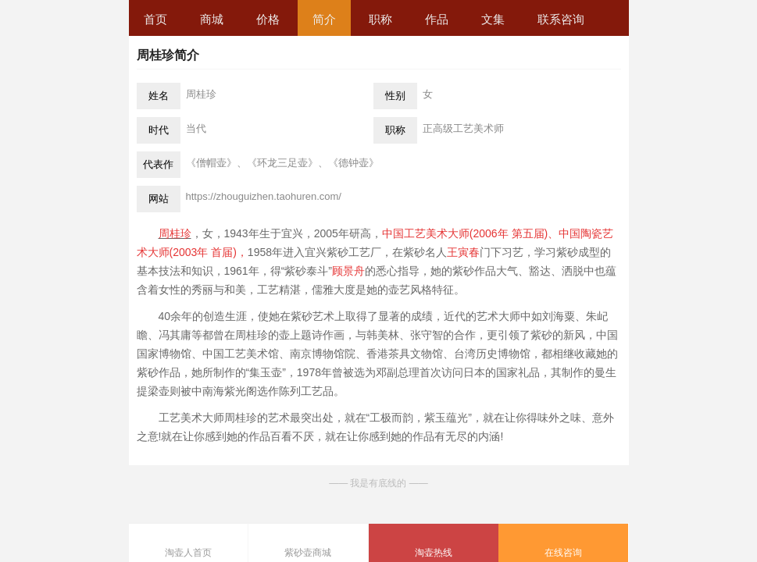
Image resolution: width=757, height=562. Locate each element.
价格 (268, 19)
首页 (155, 19)
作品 (436, 19)
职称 (380, 19)
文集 (493, 19)
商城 (211, 19)
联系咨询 (560, 19)
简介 (324, 19)
